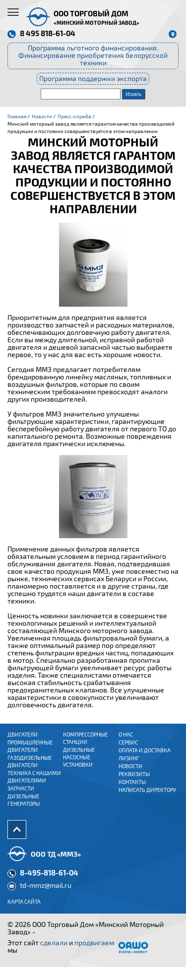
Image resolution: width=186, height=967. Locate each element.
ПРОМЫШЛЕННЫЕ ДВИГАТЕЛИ (30, 746)
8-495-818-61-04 (49, 872)
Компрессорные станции (85, 738)
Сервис (128, 742)
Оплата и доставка (145, 750)
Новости (130, 766)
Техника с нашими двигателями (34, 776)
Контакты (132, 782)
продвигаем (94, 943)
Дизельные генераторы (23, 800)
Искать (133, 94)
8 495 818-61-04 (47, 33)
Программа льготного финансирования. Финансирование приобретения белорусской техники (93, 55)
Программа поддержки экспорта (93, 79)
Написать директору (147, 790)
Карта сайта (24, 902)
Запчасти (20, 788)
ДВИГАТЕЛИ (22, 734)
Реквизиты (134, 774)
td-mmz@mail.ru (45, 885)
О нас (126, 734)
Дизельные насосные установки (79, 757)
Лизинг (129, 758)
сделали (53, 943)
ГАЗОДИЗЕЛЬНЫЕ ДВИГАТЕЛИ (29, 761)
